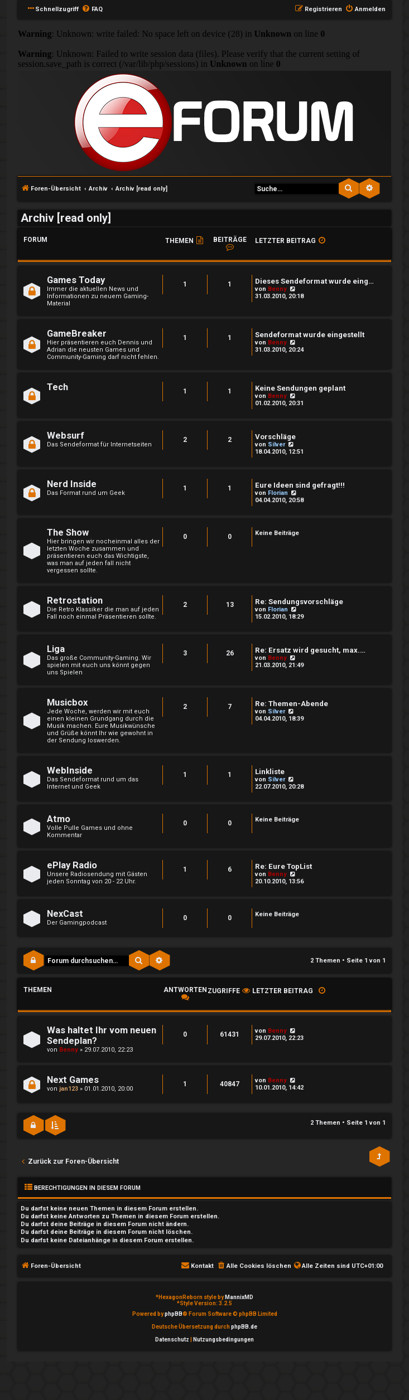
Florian (278, 493)
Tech (57, 387)
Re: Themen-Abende (291, 703)
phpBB (173, 1314)
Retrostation (75, 600)
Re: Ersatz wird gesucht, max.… (310, 650)
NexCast (65, 913)
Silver (276, 444)
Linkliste (270, 771)
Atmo (58, 819)
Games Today (76, 280)
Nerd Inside (72, 484)
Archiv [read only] (66, 218)
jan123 (68, 1088)
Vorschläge (275, 436)
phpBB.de (244, 1327)
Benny (277, 289)
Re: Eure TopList (283, 866)
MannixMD (239, 1297)
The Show (68, 532)
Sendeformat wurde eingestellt (309, 334)
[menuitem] (92, 9)
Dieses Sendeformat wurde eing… (314, 281)
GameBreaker (77, 333)
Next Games (73, 1080)
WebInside (70, 770)
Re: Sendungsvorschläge (299, 601)
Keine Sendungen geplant (300, 388)
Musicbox (67, 702)
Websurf (65, 435)
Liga (56, 649)
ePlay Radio (72, 865)
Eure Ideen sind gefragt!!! (300, 485)
